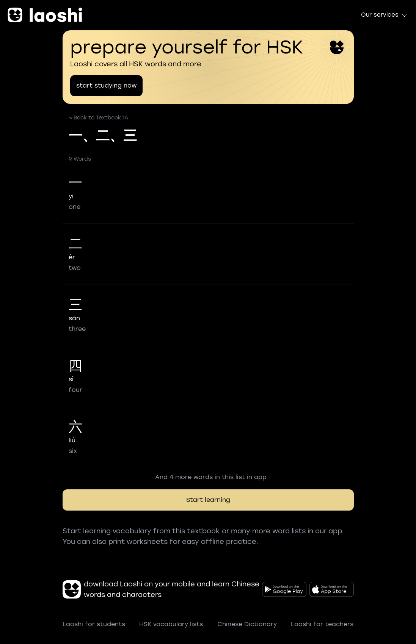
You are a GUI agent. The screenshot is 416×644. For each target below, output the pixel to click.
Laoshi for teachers (322, 624)
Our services (384, 15)
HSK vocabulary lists (171, 624)
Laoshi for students (94, 624)
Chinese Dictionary (247, 624)
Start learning (208, 499)
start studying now (106, 85)
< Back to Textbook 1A (98, 117)
